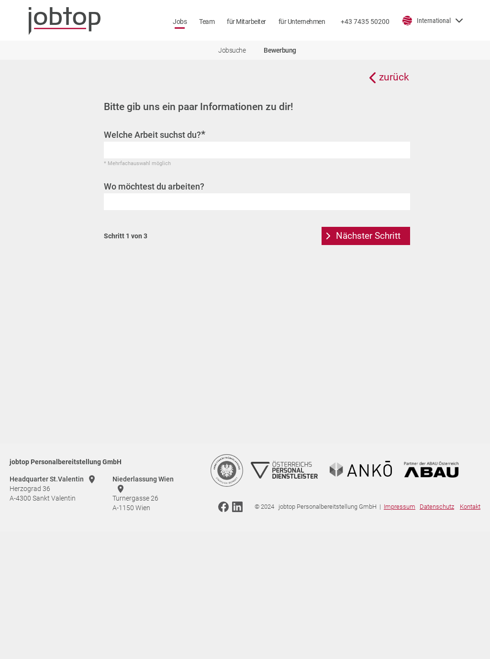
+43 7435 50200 (365, 21)
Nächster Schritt (368, 235)
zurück (394, 77)
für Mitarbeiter (246, 21)
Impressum (399, 506)
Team (206, 21)
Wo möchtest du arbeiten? (154, 186)
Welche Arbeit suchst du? (154, 134)
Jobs (180, 21)
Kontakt (470, 506)
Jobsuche (231, 50)
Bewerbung (280, 50)
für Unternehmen (301, 21)
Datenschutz (437, 506)
